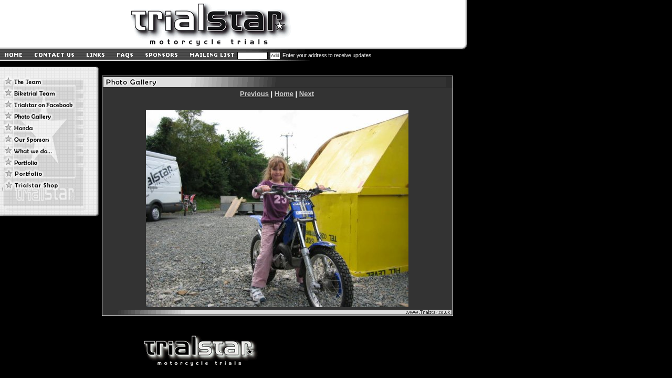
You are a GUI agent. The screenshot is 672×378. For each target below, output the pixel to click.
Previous (254, 94)
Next (306, 94)
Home (284, 94)
